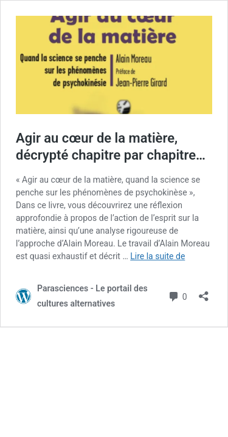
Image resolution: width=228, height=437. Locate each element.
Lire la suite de (157, 256)
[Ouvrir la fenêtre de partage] (203, 292)
